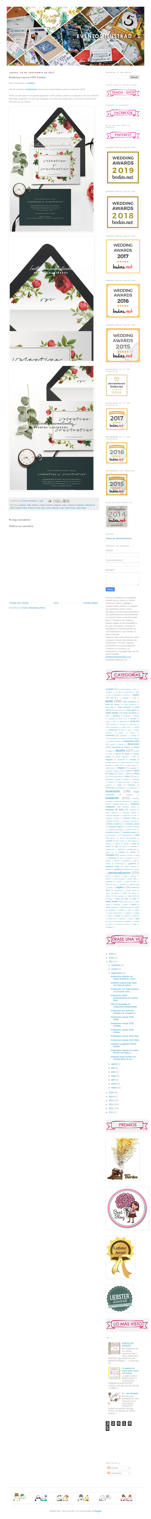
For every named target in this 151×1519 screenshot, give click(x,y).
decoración (133, 744)
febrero (114, 1088)
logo (116, 846)
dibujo (110, 751)
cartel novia (126, 727)
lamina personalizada (128, 838)
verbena (122, 919)
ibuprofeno (121, 788)
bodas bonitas (112, 713)
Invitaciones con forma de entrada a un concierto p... (124, 1011)
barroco (127, 695)
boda (29, 505)
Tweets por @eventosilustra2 (119, 538)
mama (124, 846)
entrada (133, 759)
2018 (111, 958)
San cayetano (119, 896)
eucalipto (133, 768)
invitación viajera (129, 832)
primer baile (132, 879)
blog (134, 698)
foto (135, 777)
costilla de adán (114, 741)
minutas (110, 855)
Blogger (98, 1511)
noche (130, 855)
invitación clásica (129, 807)
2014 (111, 1100)
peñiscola (127, 869)
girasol (118, 779)
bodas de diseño (130, 713)
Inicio (56, 603)
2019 (111, 954)
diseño (120, 750)
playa (125, 876)
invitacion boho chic (120, 804)
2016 (111, 1092)
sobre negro (81, 508)
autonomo (129, 692)
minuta (132, 852)
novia (137, 855)
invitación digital (129, 813)
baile (137, 692)
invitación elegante (112, 815)
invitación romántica (115, 830)
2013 (111, 1104)
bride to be (122, 719)
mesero (122, 852)
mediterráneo (132, 849)
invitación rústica (112, 832)
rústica (134, 893)
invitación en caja (129, 815)
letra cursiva (46, 508)
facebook (109, 771)
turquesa (136, 916)
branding (112, 719)
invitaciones (31, 89)
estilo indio (119, 765)
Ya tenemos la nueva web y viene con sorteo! (130, 1370)
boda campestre (129, 702)
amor (135, 689)
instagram (129, 795)
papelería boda (112, 866)
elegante (57, 505)
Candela (31, 83)
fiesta (129, 771)
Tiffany (137, 910)
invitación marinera (130, 821)
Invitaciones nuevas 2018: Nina (125, 1036)
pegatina (117, 869)
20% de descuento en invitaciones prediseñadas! (124, 1005)
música (122, 855)
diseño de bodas (123, 754)
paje (135, 861)
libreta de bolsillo (122, 844)
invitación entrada (112, 818)
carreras (123, 724)
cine (122, 730)
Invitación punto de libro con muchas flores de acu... (123, 1058)
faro (122, 771)
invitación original (116, 827)
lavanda (109, 841)
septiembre (116, 973)
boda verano (118, 710)
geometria (109, 779)
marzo (114, 1084)
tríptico (117, 916)
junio (113, 1072)
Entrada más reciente (19, 603)
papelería (132, 864)
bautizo (136, 695)
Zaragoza (109, 927)
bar (109, 695)
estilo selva (110, 768)
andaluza (22, 505)
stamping (116, 904)
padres (108, 861)
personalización (119, 872)
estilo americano (127, 762)
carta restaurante (112, 727)
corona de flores (111, 738)
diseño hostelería (122, 757)
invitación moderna (113, 824)
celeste (136, 727)
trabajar (128, 913)
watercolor (118, 921)
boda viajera (131, 710)
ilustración (113, 791)
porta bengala (119, 879)
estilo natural (131, 765)
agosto (114, 1064)
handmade (135, 779)
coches (132, 733)
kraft (137, 835)
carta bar (133, 724)
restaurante (118, 890)
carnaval (113, 724)
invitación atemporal (122, 801)
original (128, 858)
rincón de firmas (112, 893)
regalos (120, 887)
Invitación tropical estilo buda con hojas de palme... (124, 984)
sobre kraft (128, 902)
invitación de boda (114, 809)
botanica (116, 716)
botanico (35, 505)
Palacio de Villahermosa (115, 864)
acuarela (109, 689)
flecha (121, 774)
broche (133, 719)
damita (121, 744)
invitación (112, 798)
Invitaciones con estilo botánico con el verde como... (125, 990)
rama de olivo (111, 884)
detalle (136, 747)
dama (112, 744)
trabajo (136, 913)
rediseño (123, 884)
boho (107, 716)
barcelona (117, 695)
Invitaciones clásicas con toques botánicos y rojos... (124, 977)
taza (129, 910)
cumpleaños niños (131, 741)
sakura (108, 896)
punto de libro (130, 882)
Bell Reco (114, 698)
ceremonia (113, 730)
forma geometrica (116, 777)
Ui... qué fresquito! (130, 1393)
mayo (114, 1076)
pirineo (108, 876)
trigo (110, 916)
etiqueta (121, 768)
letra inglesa (132, 841)
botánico (136, 716)
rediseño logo (134, 884)
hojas (64, 505)
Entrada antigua (91, 603)
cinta (129, 730)
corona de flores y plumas (129, 738)
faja (116, 771)
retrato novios (131, 890)
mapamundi (110, 849)
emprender (121, 760)
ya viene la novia (122, 924)
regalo (110, 887)
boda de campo (112, 704)
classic (121, 733)
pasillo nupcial (130, 866)
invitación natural (132, 824)
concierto (123, 735)
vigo (109, 921)
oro (135, 858)
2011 (111, 1112)
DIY (134, 757)
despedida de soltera (121, 747)
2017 (111, 961)
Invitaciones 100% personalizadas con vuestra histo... (124, 998)
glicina (126, 779)
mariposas (120, 849)
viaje (137, 919)
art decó (119, 692)
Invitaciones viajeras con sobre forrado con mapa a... (124, 1051)
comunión (110, 735)
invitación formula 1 (113, 821)
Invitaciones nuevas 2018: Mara (125, 1040)
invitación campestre (75, 505)
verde (130, 919)
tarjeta (133, 904)
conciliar (133, 735)
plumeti (108, 879)
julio (113, 1068)
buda (107, 721)
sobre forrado (70, 508)
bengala (126, 698)
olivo (121, 858)
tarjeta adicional (111, 907)
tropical (127, 916)
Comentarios (114, 1473)
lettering (55, 508)
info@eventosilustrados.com (118, 657)
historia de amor (124, 782)
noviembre (116, 965)
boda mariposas (130, 704)
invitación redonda (132, 827)
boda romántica (124, 707)
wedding (128, 921)
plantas (117, 876)
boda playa (110, 707)
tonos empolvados (115, 913)
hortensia (131, 785)
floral (128, 774)
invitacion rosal (34, 508)
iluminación (133, 788)
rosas (61, 508)
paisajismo (126, 861)
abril (113, 1080)
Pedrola (108, 869)
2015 (111, 1096)
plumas (133, 876)
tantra (125, 904)
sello (134, 899)
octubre (114, 969)
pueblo (119, 882)
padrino (116, 861)
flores (136, 773)
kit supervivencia (125, 835)
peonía (136, 869)
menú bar (110, 852)
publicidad (109, 882)
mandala (133, 846)
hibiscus (111, 782)
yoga (134, 924)
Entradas (113, 1468)
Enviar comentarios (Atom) (33, 608)
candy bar (134, 721)
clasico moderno (46, 505)
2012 (111, 1108)
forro (127, 776)
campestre (123, 721)
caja (114, 721)
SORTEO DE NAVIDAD (128, 1344)
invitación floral (21, 508)
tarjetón (121, 910)
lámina (113, 838)
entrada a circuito (112, 762)
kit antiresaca (111, 835)
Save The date (121, 899)
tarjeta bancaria (126, 907)
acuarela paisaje (124, 689)
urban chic (112, 919)
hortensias (110, 788)
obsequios (112, 858)
